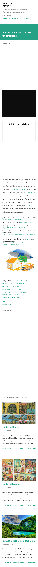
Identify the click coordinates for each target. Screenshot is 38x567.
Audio (13, 281)
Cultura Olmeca (10, 427)
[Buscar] (29, 3)
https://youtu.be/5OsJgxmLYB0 (12, 219)
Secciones (26, 18)
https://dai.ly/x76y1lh (26, 222)
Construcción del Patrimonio (14, 283)
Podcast (33, 183)
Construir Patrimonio (10, 286)
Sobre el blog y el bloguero (10, 18)
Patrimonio (6, 295)
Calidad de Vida (23, 281)
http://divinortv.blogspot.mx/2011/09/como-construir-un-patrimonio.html (16, 243)
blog (28, 239)
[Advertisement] (19, 377)
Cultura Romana (11, 484)
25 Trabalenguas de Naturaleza (18, 540)
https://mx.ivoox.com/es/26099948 (13, 227)
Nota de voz (23, 292)
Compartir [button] (6, 304)
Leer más (32, 448)
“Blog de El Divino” (19, 189)
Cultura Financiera (10, 292)
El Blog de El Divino (11, 4)
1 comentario (18, 448)
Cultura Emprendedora (11, 289)
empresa (28, 205)
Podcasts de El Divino (10, 298)
